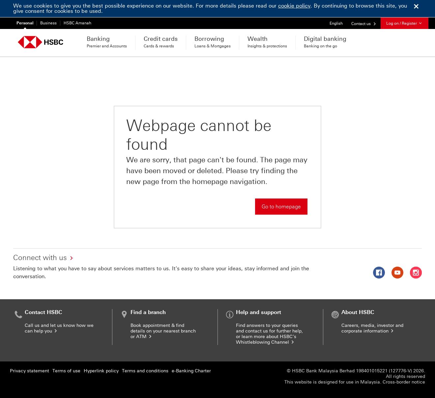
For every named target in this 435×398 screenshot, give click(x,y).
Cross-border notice (404, 382)
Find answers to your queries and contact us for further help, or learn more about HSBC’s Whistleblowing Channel (269, 334)
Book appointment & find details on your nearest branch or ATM (163, 331)
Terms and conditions (145, 371)
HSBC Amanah (77, 23)
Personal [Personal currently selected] (24, 23)
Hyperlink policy (101, 371)
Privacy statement (29, 371)
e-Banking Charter (191, 371)
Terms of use (66, 371)
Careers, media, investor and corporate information (372, 328)
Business (48, 23)
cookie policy (294, 6)
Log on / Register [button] (404, 23)
